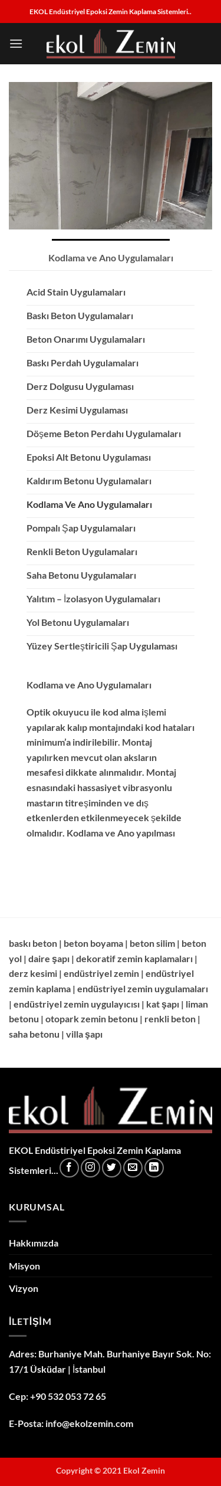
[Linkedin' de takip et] (154, 1167)
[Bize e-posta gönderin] (133, 1167)
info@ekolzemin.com (89, 1423)
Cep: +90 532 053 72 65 (57, 1396)
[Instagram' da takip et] (90, 1167)
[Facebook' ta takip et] (69, 1167)
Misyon (24, 1265)
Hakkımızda (33, 1242)
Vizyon (23, 1288)
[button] (16, 43)
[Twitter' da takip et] (111, 1167)
